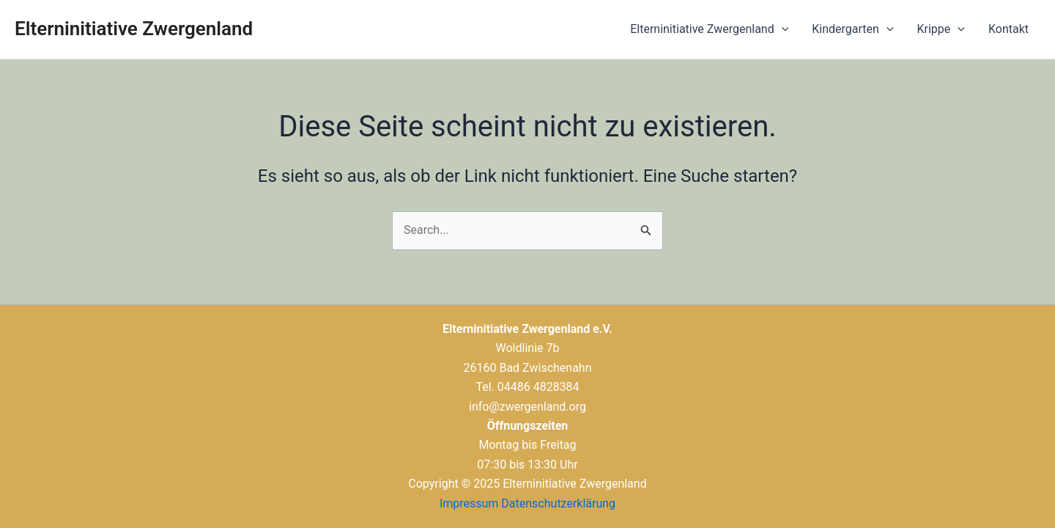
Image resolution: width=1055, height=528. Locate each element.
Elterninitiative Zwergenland (134, 29)
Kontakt (1008, 29)
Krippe (941, 29)
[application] (781, 29)
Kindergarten (852, 29)
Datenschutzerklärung (558, 503)
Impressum (469, 503)
